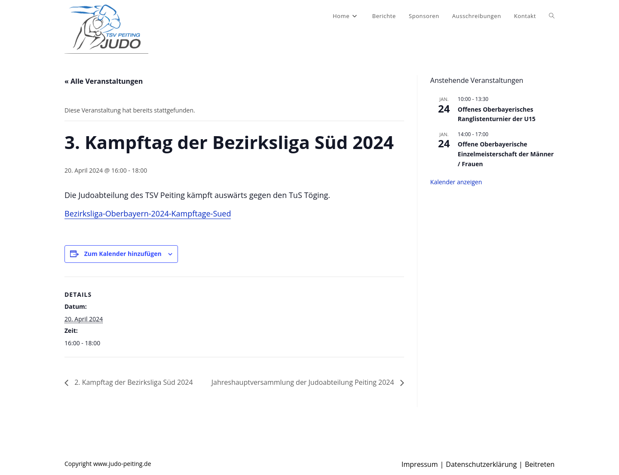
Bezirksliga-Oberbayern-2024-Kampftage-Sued (147, 213)
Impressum (419, 464)
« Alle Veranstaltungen (103, 81)
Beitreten (540, 464)
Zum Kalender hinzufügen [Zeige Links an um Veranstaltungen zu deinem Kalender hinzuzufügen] (123, 254)
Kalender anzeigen (456, 182)
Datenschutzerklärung (481, 464)
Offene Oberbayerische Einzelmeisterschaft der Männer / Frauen (506, 153)
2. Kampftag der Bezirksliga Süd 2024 (133, 382)
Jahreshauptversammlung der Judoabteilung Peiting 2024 (303, 382)
